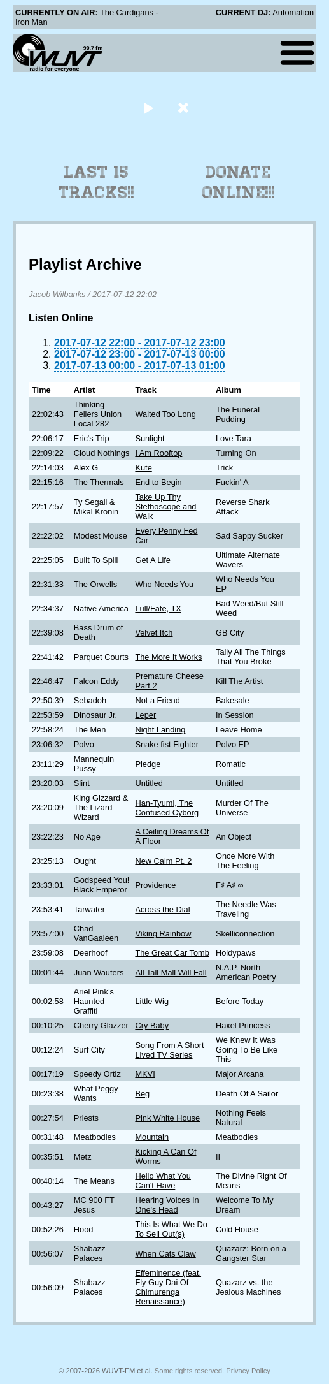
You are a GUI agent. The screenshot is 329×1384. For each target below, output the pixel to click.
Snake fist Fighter (167, 744)
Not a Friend (157, 700)
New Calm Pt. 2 (163, 861)
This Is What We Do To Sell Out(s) (171, 1229)
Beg (142, 1093)
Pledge (147, 764)
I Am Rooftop (158, 453)
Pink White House (167, 1118)
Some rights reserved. (189, 1370)
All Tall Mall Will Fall (170, 972)
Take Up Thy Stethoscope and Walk (165, 506)
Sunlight (149, 438)
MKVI (145, 1074)
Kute (143, 467)
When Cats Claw (165, 1253)
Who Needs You (164, 584)
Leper (145, 715)
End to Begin (158, 482)
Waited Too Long (165, 414)
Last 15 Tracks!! (96, 182)
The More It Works (168, 657)
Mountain (152, 1137)
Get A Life (153, 560)
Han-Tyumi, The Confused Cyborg (167, 807)
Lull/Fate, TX (158, 608)
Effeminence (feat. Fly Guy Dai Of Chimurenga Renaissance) (168, 1287)
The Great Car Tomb (172, 953)
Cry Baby (152, 1025)
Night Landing (160, 729)
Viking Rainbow (163, 933)
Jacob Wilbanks (57, 294)
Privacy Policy (248, 1370)
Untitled (148, 783)
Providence (155, 885)
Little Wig (152, 1001)
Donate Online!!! (238, 182)
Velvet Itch (153, 632)
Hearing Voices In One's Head (167, 1204)
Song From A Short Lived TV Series (169, 1050)
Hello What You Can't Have (163, 1180)
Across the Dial (162, 909)
